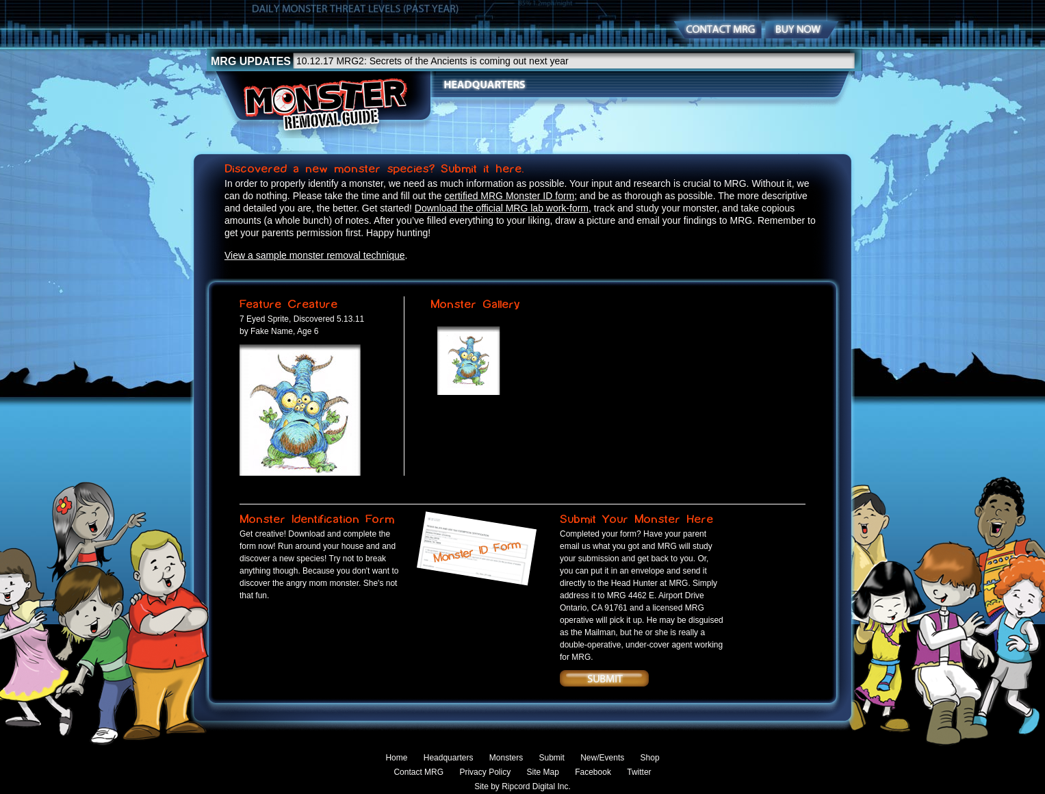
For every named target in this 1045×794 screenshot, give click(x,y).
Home (396, 758)
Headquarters (484, 84)
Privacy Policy (485, 772)
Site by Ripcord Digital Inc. (522, 786)
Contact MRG (418, 772)
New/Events (602, 758)
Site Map (542, 772)
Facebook (593, 772)
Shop (780, 84)
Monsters (572, 84)
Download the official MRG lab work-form (502, 208)
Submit (638, 84)
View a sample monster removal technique (314, 255)
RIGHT (423, 401)
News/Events (711, 84)
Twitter (639, 772)
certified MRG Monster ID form (509, 195)
